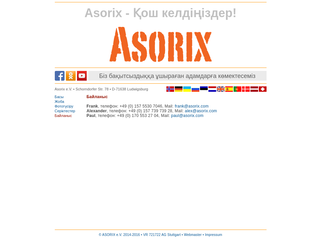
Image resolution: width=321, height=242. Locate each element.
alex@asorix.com (201, 111)
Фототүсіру (64, 106)
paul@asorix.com (187, 115)
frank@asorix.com (192, 106)
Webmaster (193, 235)
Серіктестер (65, 111)
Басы (59, 97)
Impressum (213, 235)
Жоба (59, 101)
